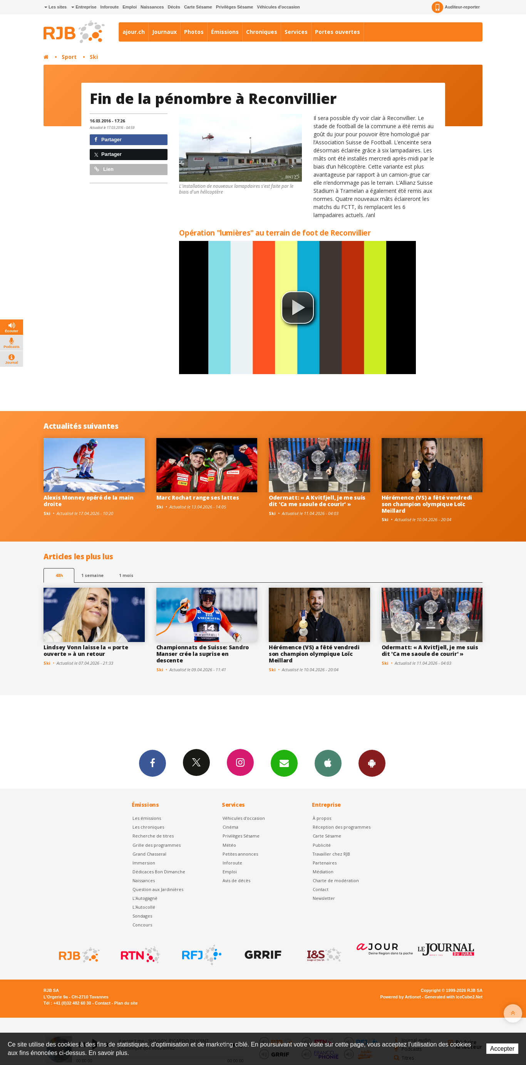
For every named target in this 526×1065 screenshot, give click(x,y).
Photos (194, 31)
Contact (320, 889)
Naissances (152, 7)
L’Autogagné (144, 898)
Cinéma (230, 826)
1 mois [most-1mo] (126, 575)
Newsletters (284, 763)
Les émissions (146, 818)
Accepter (502, 1048)
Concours (142, 924)
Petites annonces (240, 853)
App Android (371, 763)
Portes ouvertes (337, 31)
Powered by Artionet (400, 997)
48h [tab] (59, 575)
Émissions (225, 31)
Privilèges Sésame (234, 7)
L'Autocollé (143, 907)
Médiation (323, 871)
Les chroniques (148, 826)
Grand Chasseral (149, 853)
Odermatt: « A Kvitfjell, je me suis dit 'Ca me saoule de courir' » (317, 501)
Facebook (152, 763)
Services (296, 31)
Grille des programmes (156, 845)
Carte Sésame (198, 7)
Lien (104, 169)
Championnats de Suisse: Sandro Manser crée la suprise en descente (202, 654)
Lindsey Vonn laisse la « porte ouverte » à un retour (86, 650)
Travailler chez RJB (331, 853)
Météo (229, 845)
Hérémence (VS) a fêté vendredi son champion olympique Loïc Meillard (427, 504)
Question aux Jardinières (157, 889)
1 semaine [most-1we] (92, 575)
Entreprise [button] (83, 7)
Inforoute (110, 7)
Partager (108, 139)
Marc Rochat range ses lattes (197, 497)
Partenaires (325, 862)
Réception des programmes (341, 826)
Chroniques (261, 31)
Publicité (322, 845)
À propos (322, 818)
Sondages (142, 915)
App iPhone (328, 763)
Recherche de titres (153, 835)
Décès (174, 7)
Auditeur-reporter (456, 7)
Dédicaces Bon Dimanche (158, 871)
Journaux (164, 31)
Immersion (143, 862)
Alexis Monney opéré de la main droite (89, 501)
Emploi (129, 7)
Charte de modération (336, 880)
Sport (69, 56)
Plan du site (125, 1003)
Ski (94, 56)
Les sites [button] (55, 7)
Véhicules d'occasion (278, 7)
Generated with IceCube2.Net (453, 997)
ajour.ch (133, 31)
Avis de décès (236, 880)
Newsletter (324, 898)
